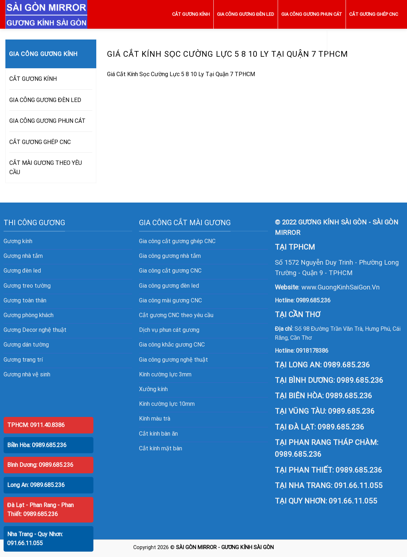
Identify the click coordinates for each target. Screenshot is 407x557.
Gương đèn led (22, 270)
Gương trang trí (23, 359)
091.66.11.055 (358, 485)
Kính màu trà (154, 418)
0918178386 (312, 350)
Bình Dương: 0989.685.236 (40, 464)
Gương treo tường (27, 285)
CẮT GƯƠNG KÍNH (191, 14)
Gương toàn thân (25, 300)
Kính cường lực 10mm (167, 403)
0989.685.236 (313, 300)
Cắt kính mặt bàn (160, 448)
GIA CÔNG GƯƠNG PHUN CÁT (311, 14)
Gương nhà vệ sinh (27, 374)
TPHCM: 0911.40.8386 (36, 425)
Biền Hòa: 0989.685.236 (36, 445)
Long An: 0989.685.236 (36, 485)
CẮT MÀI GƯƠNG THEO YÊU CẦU (364, 43)
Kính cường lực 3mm (165, 374)
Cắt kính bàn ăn (158, 433)
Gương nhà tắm (23, 255)
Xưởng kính (153, 389)
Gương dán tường (26, 344)
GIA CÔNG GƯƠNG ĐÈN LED (245, 14)
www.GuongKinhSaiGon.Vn (340, 287)
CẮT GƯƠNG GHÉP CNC (373, 14)
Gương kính (18, 241)
